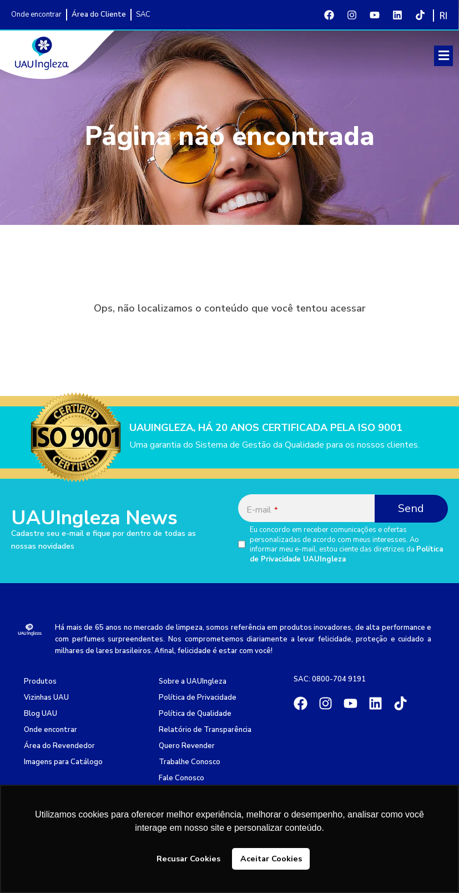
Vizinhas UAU (46, 698)
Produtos (40, 681)
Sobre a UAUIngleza (192, 681)
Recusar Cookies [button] (188, 858)
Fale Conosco (181, 778)
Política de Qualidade (195, 714)
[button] (443, 56)
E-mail (262, 509)
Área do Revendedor (59, 746)
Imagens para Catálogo (63, 762)
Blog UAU (40, 714)
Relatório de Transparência (205, 730)
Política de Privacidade (197, 698)
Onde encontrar (50, 730)
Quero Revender (187, 746)
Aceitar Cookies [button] (271, 858)
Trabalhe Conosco (189, 762)
